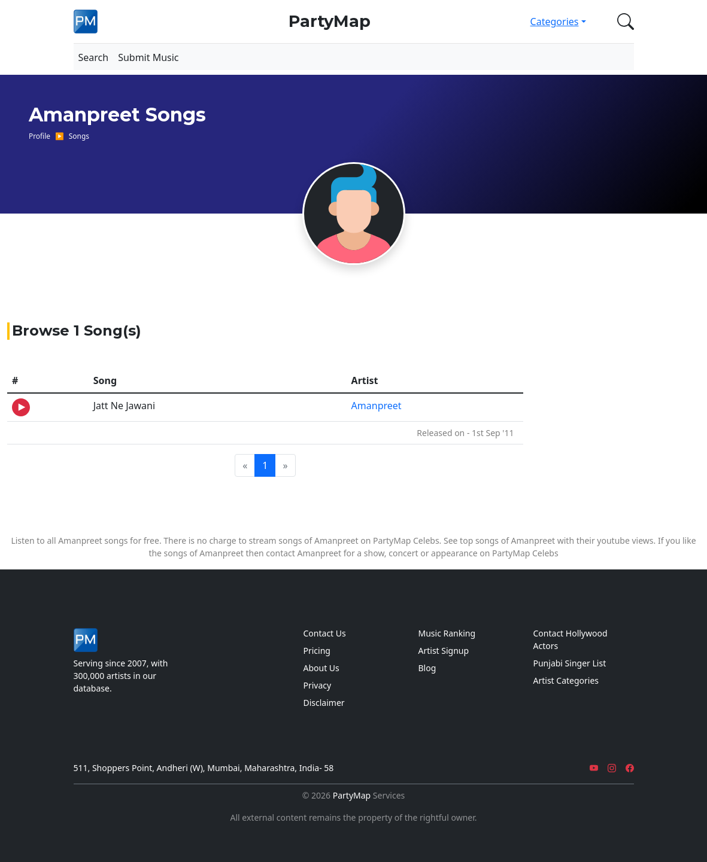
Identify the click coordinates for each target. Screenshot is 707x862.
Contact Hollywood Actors (570, 639)
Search (93, 57)
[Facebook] (630, 767)
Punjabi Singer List (569, 663)
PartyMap (330, 21)
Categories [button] (554, 21)
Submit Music (148, 57)
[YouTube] (594, 767)
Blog (427, 668)
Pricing (317, 650)
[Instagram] (612, 767)
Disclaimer (324, 702)
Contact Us (325, 633)
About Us (321, 668)
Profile (39, 136)
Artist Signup (443, 650)
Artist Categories (566, 680)
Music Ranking (447, 633)
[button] (623, 21)
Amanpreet (376, 405)
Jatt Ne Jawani (124, 405)
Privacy (318, 685)
